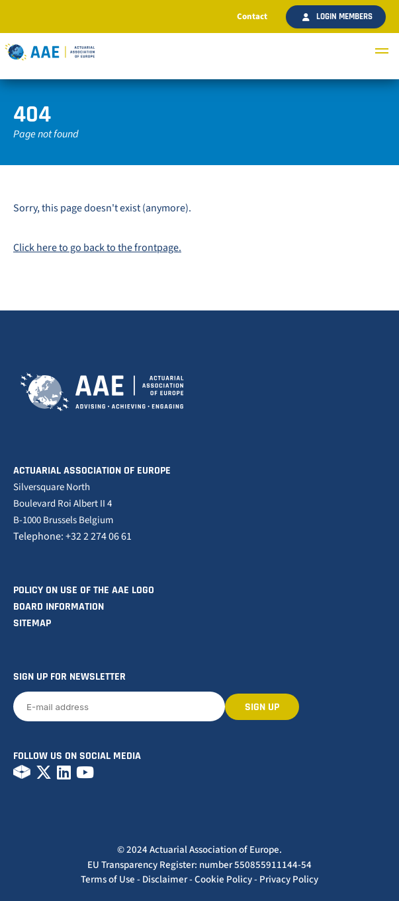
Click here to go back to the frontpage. (97, 247)
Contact (252, 16)
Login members (337, 16)
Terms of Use (108, 879)
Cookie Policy (223, 879)
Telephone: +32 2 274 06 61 (72, 536)
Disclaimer (164, 879)
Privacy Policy (288, 879)
